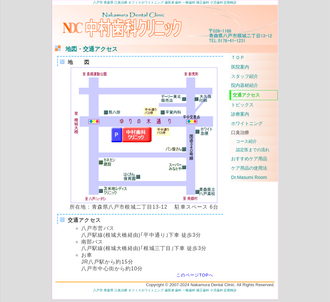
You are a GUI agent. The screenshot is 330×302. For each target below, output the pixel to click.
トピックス (242, 104)
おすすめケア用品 (249, 158)
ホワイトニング (247, 123)
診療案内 (240, 114)
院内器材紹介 (244, 85)
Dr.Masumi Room (249, 177)
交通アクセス (79, 220)
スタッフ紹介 (244, 76)
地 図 (74, 62)
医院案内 (240, 66)
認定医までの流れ (252, 149)
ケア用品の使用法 (249, 168)
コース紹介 (246, 141)
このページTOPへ (194, 275)
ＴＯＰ (238, 57)
